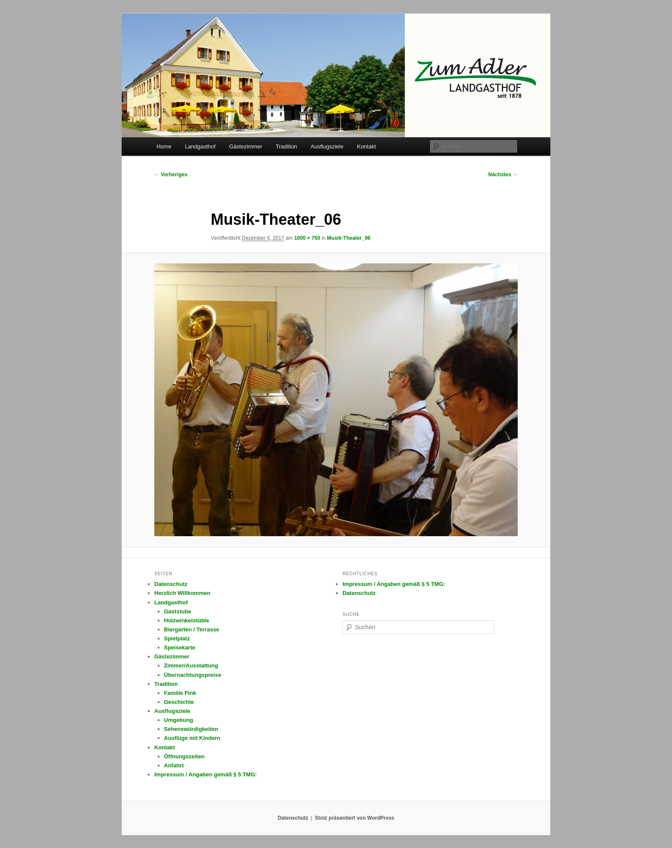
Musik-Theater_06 (348, 238)
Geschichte (179, 702)
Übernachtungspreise (193, 675)
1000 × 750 (307, 238)
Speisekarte (179, 647)
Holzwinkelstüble (186, 620)
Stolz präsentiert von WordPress (354, 818)
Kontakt (366, 146)
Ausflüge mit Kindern (192, 738)
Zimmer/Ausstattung (191, 665)
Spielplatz (177, 638)
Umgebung (178, 720)
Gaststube (178, 611)
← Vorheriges (170, 175)
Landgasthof (200, 146)
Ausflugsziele (327, 146)
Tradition (286, 146)
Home (163, 146)
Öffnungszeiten (184, 756)
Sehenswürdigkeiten (191, 729)
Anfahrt (174, 765)
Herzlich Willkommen (182, 593)
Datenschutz (170, 584)
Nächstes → (503, 175)
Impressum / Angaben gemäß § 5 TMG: (205, 774)
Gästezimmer (245, 146)
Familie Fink (180, 693)
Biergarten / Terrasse (191, 629)
